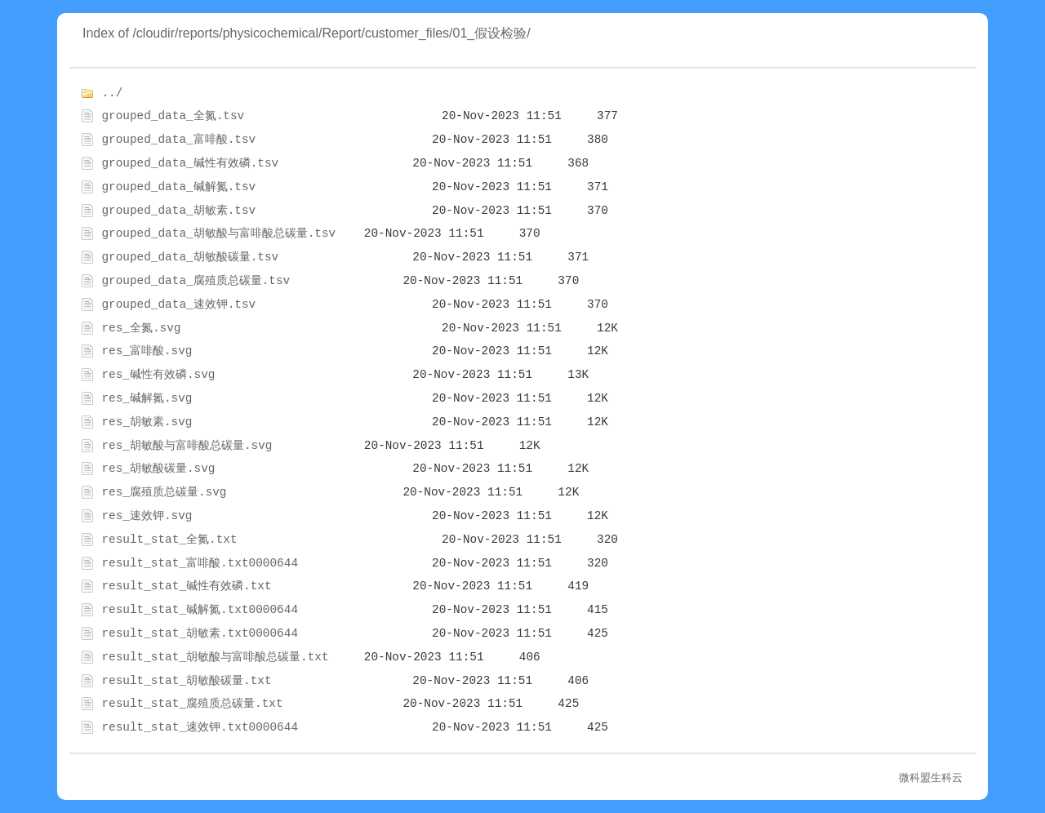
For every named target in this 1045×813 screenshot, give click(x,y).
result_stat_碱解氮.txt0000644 (199, 609)
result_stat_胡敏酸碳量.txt (186, 680)
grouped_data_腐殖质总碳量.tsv (195, 280)
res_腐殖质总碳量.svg (163, 492)
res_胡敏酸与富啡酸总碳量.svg (186, 445)
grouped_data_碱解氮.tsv (178, 186)
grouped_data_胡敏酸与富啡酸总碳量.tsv (218, 233)
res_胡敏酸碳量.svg (158, 468)
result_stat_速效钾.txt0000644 (199, 727)
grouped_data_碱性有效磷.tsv (189, 163)
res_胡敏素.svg (146, 422)
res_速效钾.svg (146, 515)
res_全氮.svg (140, 328)
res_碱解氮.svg (146, 398)
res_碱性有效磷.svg (158, 374)
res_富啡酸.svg (146, 351)
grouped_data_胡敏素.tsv (178, 210)
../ (111, 93)
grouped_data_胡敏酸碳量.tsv (189, 257)
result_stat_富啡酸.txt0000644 (199, 563)
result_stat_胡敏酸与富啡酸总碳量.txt (214, 657)
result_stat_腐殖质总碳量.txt (191, 703)
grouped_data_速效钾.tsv (178, 304)
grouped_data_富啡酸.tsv (178, 139)
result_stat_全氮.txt (169, 539)
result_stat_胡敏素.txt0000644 (199, 633)
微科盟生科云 (931, 777)
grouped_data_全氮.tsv (172, 115)
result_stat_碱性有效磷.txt (186, 586)
